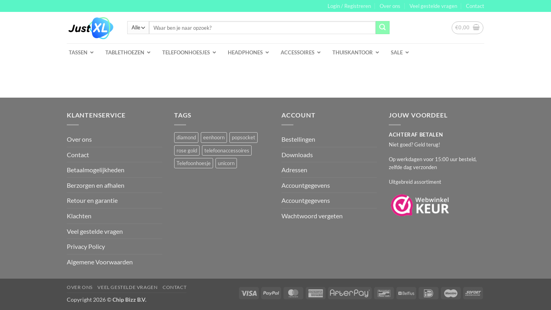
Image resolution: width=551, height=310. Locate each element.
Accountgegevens (305, 185)
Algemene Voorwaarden (100, 262)
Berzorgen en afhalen (95, 185)
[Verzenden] (382, 28)
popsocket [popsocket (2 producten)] (243, 137)
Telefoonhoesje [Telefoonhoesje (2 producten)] (194, 163)
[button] (349, 6)
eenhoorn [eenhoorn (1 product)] (214, 137)
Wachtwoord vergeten (312, 216)
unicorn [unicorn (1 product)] (226, 163)
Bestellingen (298, 139)
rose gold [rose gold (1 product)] (187, 150)
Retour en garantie (92, 200)
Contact (475, 6)
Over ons (390, 6)
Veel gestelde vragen (433, 6)
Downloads (297, 154)
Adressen (294, 169)
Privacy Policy (86, 246)
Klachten (79, 216)
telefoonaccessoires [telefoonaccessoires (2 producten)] (226, 150)
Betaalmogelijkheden (95, 169)
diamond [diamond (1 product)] (186, 137)
